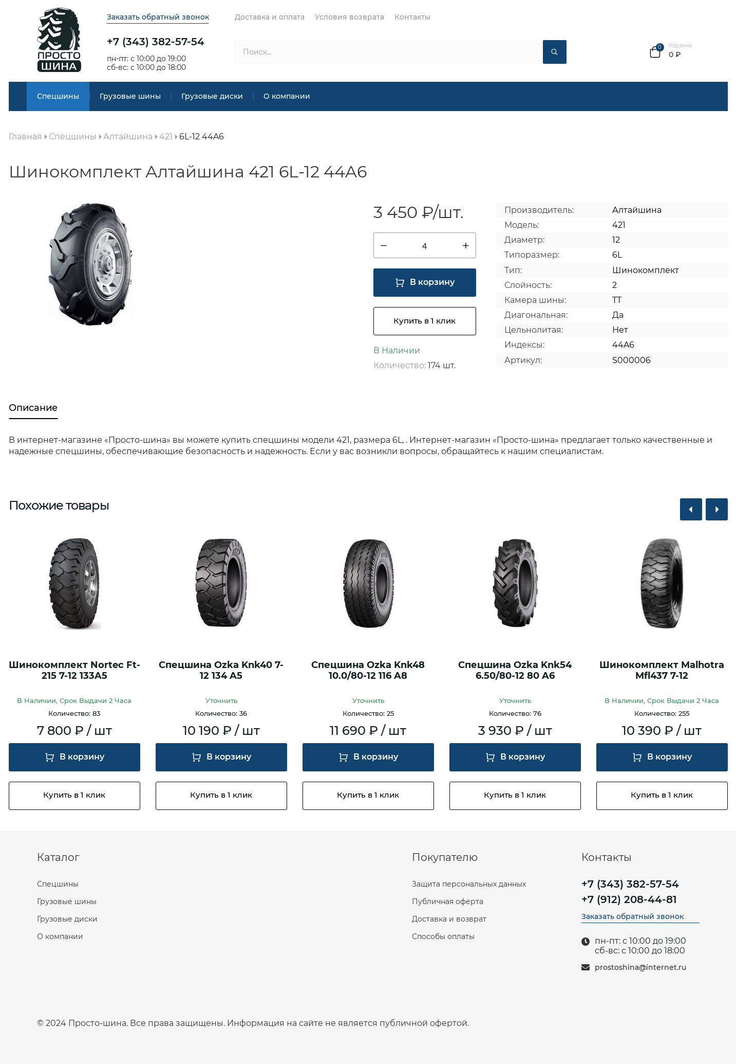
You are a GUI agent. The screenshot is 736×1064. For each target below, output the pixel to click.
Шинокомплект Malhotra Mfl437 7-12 (661, 671)
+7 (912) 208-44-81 (629, 899)
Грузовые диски (212, 96)
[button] (691, 509)
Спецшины (58, 96)
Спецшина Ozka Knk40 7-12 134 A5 (221, 671)
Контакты (412, 17)
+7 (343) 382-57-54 (155, 42)
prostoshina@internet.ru (640, 967)
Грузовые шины (130, 96)
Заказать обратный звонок (158, 17)
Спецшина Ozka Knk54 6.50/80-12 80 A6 (515, 671)
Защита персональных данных (469, 884)
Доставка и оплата (270, 17)
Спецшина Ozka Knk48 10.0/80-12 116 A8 (368, 671)
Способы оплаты (443, 936)
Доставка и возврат (449, 919)
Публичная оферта (447, 901)
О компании (286, 96)
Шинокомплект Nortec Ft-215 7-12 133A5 (74, 671)
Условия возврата (349, 17)
